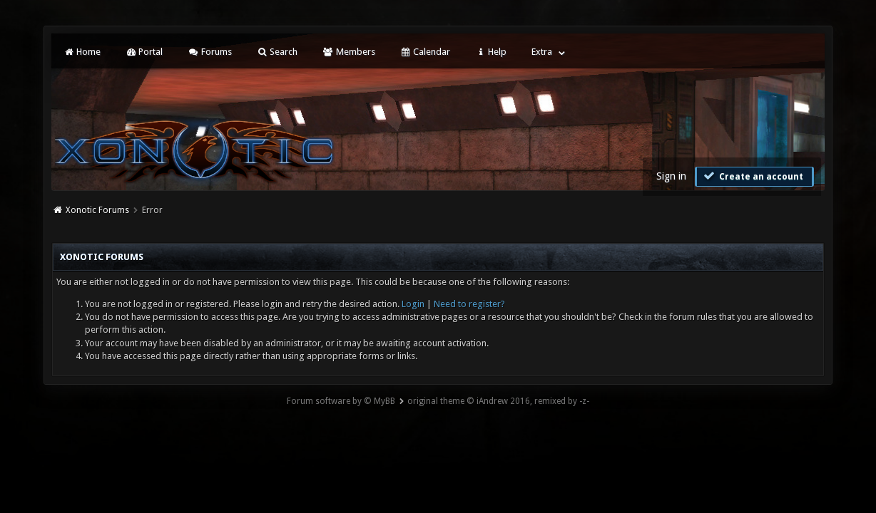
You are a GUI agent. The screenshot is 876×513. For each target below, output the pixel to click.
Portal (144, 51)
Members (348, 51)
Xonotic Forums (97, 210)
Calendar (425, 51)
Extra (541, 51)
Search (277, 51)
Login (413, 304)
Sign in (671, 176)
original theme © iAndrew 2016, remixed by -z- (498, 401)
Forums (209, 51)
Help (490, 51)
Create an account (752, 176)
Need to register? (469, 304)
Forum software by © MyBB (341, 401)
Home (81, 51)
